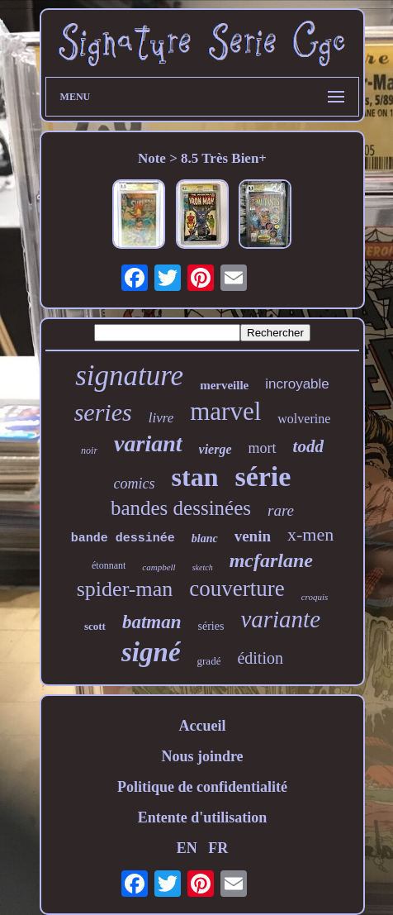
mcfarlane (271, 560)
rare (281, 510)
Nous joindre (202, 756)
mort (263, 448)
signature (129, 376)
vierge (215, 449)
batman (152, 622)
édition (260, 658)
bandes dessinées (181, 508)
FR (218, 848)
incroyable (297, 384)
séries (211, 626)
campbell (158, 567)
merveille (224, 385)
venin (252, 536)
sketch (202, 567)
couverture (236, 588)
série (262, 476)
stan (195, 477)
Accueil (201, 725)
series (103, 412)
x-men (310, 534)
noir (89, 450)
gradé (209, 661)
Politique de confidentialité (202, 787)
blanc (205, 538)
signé (151, 652)
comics (134, 483)
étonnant (108, 565)
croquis (315, 597)
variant (148, 443)
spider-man (125, 589)
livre (161, 418)
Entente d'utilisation (203, 817)
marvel (225, 411)
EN (187, 848)
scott (95, 626)
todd (308, 446)
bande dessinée (123, 538)
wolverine (303, 419)
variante (280, 619)
